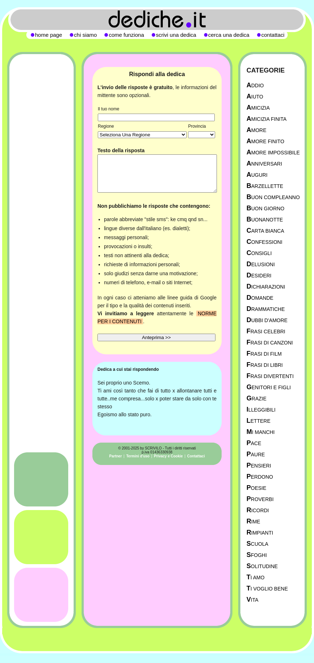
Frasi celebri (266, 331)
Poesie (256, 487)
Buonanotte (265, 219)
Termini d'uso (137, 456)
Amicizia (258, 107)
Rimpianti (260, 532)
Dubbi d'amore (267, 320)
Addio (255, 85)
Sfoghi (257, 555)
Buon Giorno (265, 208)
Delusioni (261, 264)
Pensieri (259, 465)
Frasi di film (264, 353)
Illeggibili (261, 409)
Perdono (260, 476)
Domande (260, 297)
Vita (252, 599)
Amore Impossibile (273, 152)
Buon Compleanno (273, 197)
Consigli (259, 253)
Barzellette (265, 186)
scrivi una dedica (176, 35)
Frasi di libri (265, 364)
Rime (253, 521)
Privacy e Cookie (168, 456)
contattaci (272, 35)
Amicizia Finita (267, 118)
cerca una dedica (228, 35)
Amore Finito (265, 141)
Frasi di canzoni (270, 342)
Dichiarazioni (266, 286)
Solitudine (262, 566)
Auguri (257, 174)
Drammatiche (266, 309)
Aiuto (255, 96)
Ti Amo (256, 577)
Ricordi (258, 510)
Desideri (259, 275)
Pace (254, 443)
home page (48, 35)
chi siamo (85, 35)
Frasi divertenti (270, 376)
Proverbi (260, 499)
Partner (115, 456)
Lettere (258, 420)
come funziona (126, 35)
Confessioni (264, 241)
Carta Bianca (265, 230)
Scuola (257, 543)
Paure (256, 454)
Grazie (256, 398)
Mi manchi (261, 432)
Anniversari (264, 163)
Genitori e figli (269, 387)
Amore (256, 130)
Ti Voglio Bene (267, 588)
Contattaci (196, 456)
